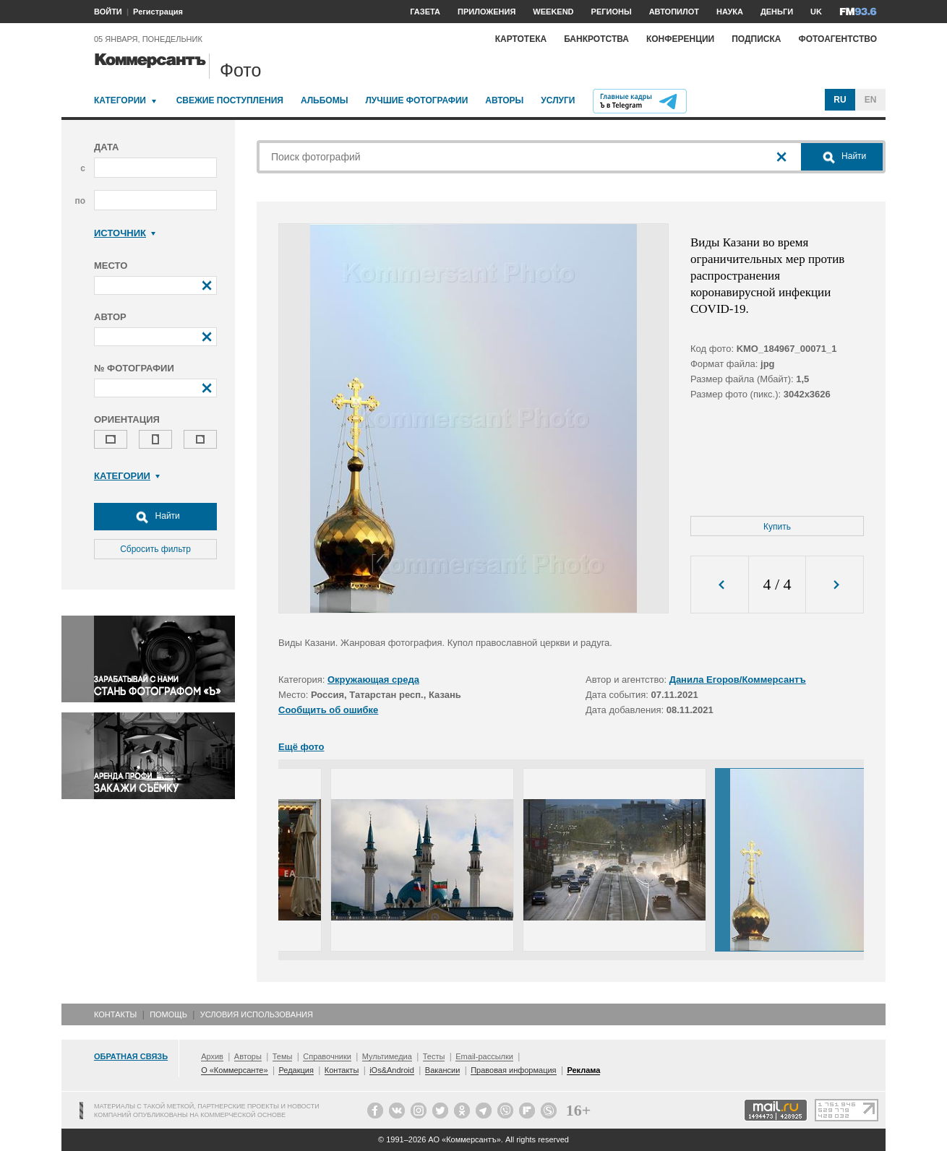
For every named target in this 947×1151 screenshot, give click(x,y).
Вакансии (442, 1070)
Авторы (504, 100)
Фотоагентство (837, 39)
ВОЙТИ (108, 11)
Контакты (115, 1014)
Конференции (680, 39)
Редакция (295, 1070)
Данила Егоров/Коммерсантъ (737, 679)
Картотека (521, 39)
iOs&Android (391, 1070)
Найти (155, 516)
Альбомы (324, 100)
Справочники (327, 1056)
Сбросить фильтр (155, 549)
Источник (124, 233)
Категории (120, 100)
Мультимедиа (387, 1056)
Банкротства (596, 39)
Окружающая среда (373, 679)
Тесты (434, 1056)
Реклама (583, 1070)
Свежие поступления (229, 100)
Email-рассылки (484, 1056)
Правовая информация (513, 1070)
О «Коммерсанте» (234, 1070)
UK (816, 11)
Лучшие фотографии (416, 100)
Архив (212, 1056)
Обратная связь (131, 1056)
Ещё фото (301, 746)
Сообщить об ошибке (328, 709)
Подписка (756, 39)
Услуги (558, 100)
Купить (777, 527)
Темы (283, 1056)
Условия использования (256, 1014)
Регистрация (158, 11)
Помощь (168, 1014)
